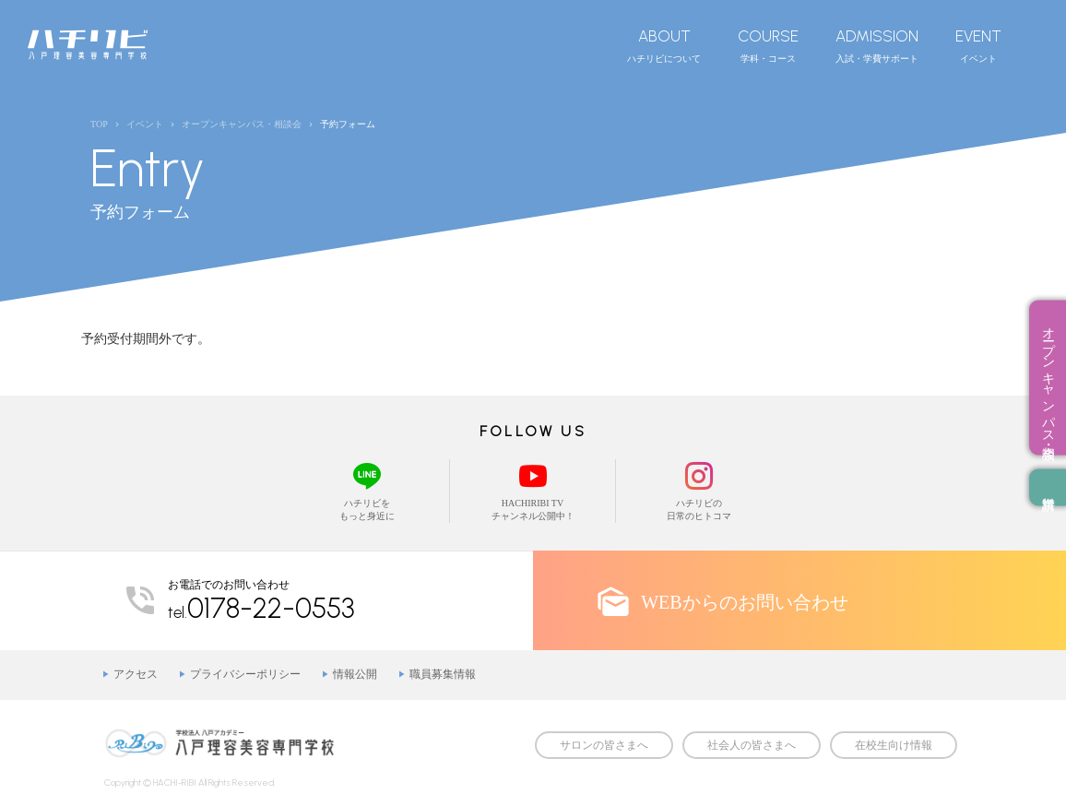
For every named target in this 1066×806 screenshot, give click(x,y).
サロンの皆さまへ (604, 745)
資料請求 (1047, 487)
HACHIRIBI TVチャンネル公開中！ (532, 490)
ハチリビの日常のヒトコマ (699, 490)
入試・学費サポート (876, 45)
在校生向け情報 (893, 745)
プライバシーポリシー (245, 674)
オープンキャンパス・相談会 (1048, 378)
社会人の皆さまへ (751, 745)
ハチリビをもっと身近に (366, 490)
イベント (978, 45)
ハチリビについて (664, 45)
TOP (99, 124)
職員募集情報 (442, 674)
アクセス (135, 674)
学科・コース (768, 45)
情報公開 (355, 674)
